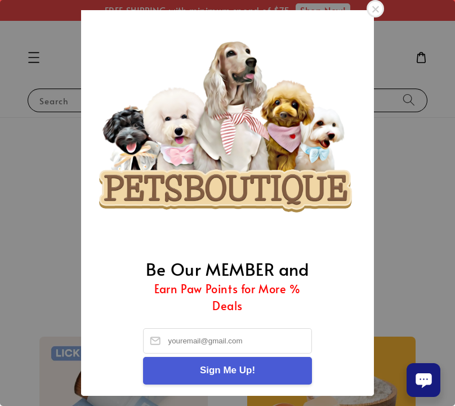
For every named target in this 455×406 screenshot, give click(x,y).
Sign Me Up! (227, 370)
